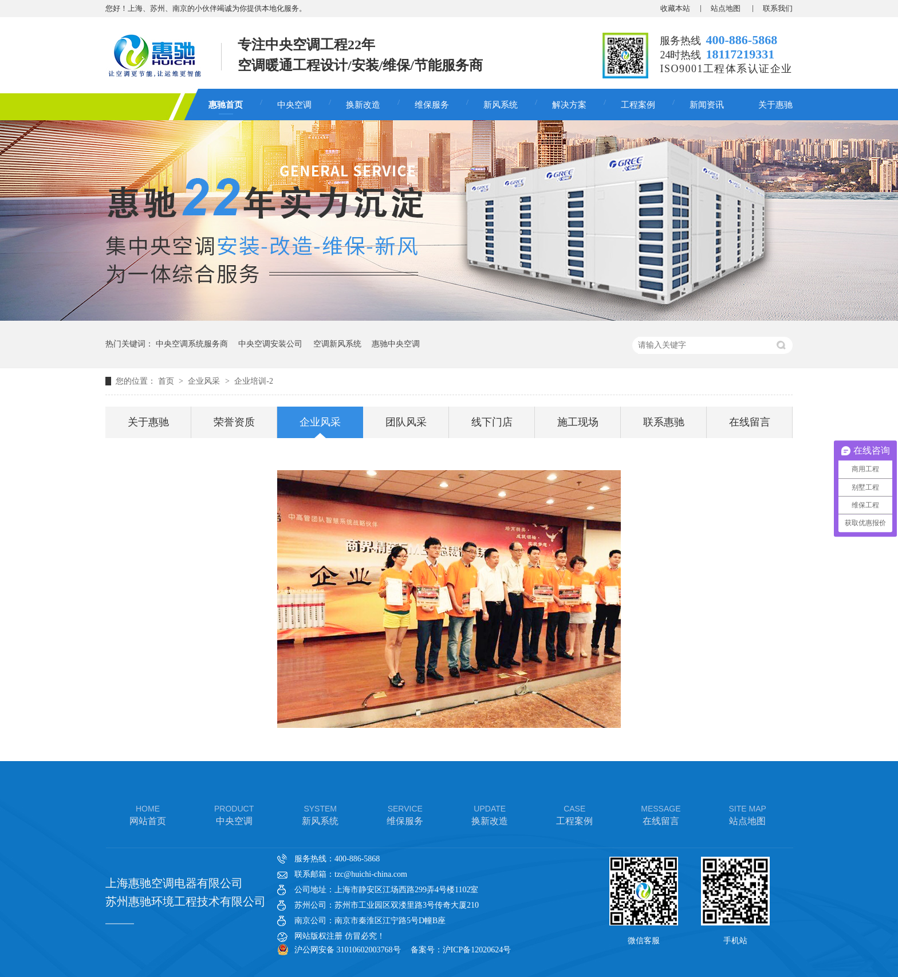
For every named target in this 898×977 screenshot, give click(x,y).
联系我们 (778, 8)
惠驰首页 (225, 104)
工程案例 (638, 104)
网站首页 (147, 814)
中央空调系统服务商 (192, 344)
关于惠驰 (775, 104)
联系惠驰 (663, 422)
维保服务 (432, 104)
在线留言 (749, 422)
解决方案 (569, 104)
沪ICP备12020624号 (477, 950)
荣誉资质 (234, 422)
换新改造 (363, 104)
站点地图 (726, 8)
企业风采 (205, 381)
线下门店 (492, 422)
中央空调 (294, 104)
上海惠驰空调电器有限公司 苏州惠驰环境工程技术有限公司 (185, 892)
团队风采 (406, 422)
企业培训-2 (253, 381)
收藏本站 (675, 8)
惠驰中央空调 (396, 344)
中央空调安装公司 (270, 344)
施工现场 (577, 422)
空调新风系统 (337, 344)
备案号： (427, 950)
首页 (167, 381)
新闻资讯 (707, 104)
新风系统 (500, 104)
